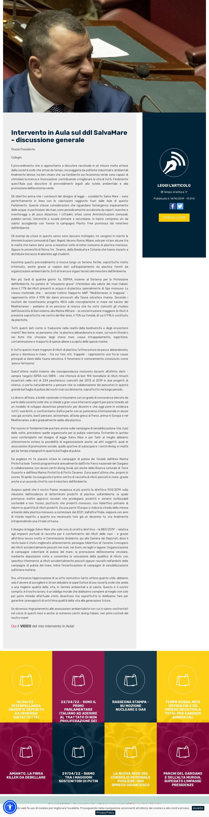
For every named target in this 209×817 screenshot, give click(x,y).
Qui (14, 626)
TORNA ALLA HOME (174, 217)
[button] (10, 807)
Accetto (198, 808)
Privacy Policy (105, 812)
